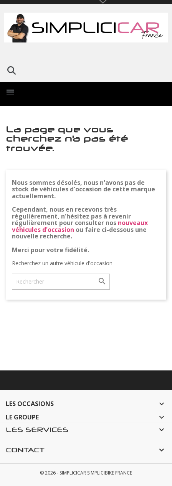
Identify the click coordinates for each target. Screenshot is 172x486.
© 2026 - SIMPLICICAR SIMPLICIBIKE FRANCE (86, 473)
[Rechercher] (61, 282)
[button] (11, 70)
